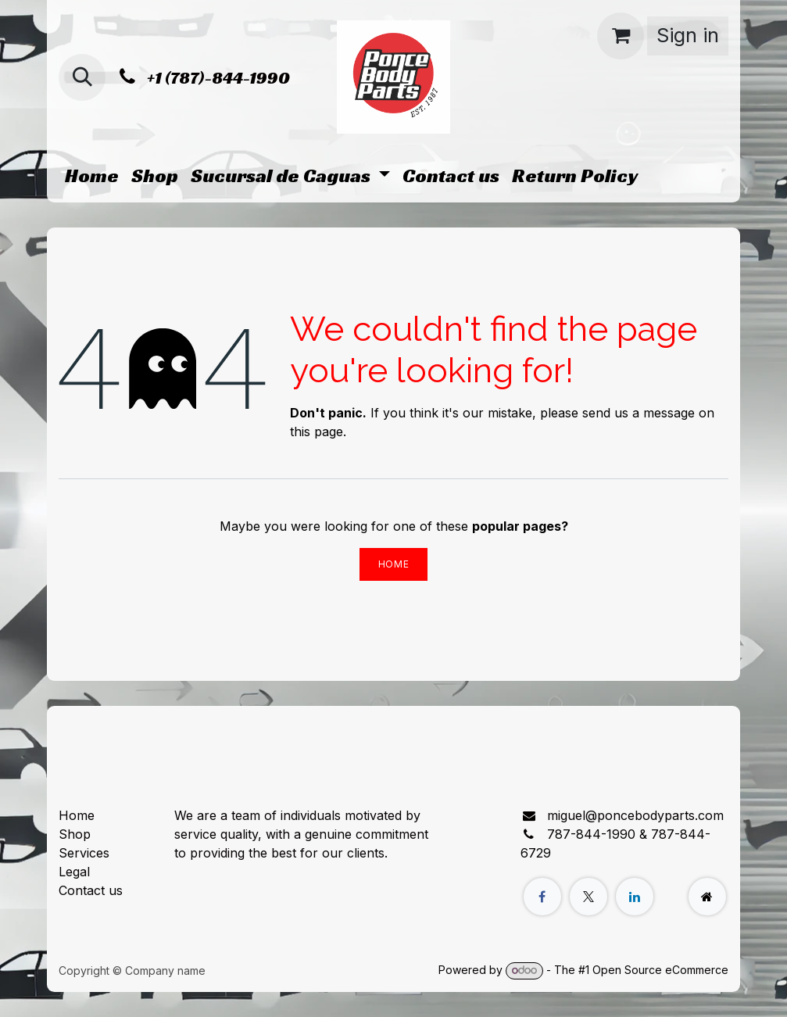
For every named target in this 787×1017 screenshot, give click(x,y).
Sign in (687, 35)
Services (84, 853)
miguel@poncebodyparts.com (635, 815)
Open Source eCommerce (660, 969)
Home (393, 564)
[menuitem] (92, 176)
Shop (75, 834)
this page (316, 431)
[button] (82, 77)
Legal (74, 871)
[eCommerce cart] (620, 36)
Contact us (91, 890)
